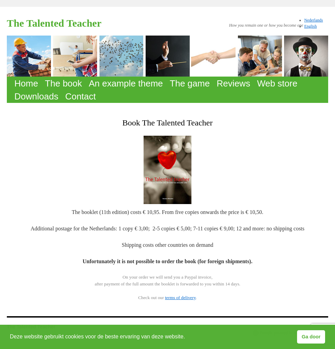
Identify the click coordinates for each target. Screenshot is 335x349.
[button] (188, 337)
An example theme (126, 83)
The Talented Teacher (54, 23)
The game (190, 83)
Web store (277, 83)
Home (26, 83)
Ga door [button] (311, 336)
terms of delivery (180, 297)
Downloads (36, 96)
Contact (80, 96)
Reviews (233, 83)
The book (63, 83)
